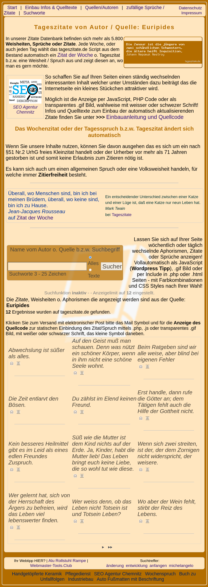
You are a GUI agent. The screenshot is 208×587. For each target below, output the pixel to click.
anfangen (158, 565)
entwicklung (136, 565)
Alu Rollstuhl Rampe (67, 560)
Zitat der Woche (75, 55)
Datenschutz (190, 8)
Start (12, 7)
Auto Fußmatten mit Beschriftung (130, 579)
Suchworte (34, 13)
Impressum (191, 13)
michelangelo (181, 565)
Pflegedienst (78, 573)
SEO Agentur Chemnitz (25, 109)
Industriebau (80, 579)
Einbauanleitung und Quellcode (145, 117)
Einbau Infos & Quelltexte (51, 7)
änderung (115, 565)
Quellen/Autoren (101, 7)
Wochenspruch (160, 573)
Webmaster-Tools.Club (51, 565)
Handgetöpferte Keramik (37, 573)
